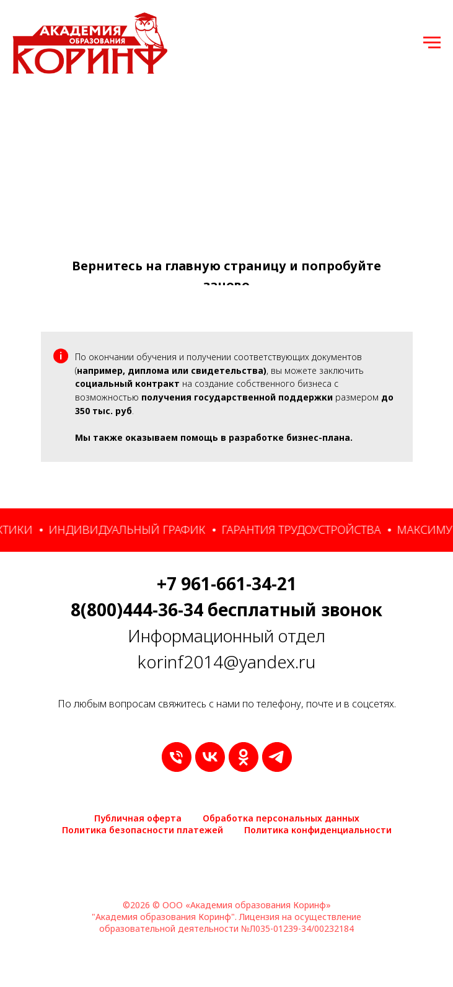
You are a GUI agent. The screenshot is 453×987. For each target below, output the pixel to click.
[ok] (243, 757)
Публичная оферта (138, 818)
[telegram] (277, 757)
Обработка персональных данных (281, 818)
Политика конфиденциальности (318, 830)
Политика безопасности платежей (142, 830)
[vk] (210, 757)
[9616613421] (176, 757)
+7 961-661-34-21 (227, 583)
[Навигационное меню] (432, 43)
